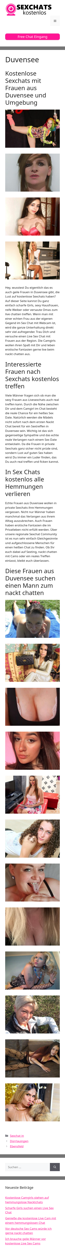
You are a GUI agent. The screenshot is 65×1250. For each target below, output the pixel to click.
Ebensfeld (16, 1146)
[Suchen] (55, 1167)
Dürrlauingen (19, 1141)
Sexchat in (17, 1136)
